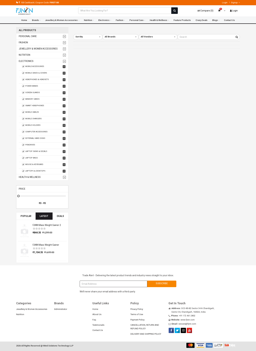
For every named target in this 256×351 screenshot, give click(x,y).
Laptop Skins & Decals (43, 151)
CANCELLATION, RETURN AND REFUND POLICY (144, 327)
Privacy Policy (136, 309)
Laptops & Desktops (43, 171)
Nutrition (88, 20)
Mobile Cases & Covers (43, 73)
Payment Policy (137, 319)
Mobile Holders (43, 125)
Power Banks (43, 86)
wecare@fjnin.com (187, 324)
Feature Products (182, 20)
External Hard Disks (43, 138)
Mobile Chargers (43, 118)
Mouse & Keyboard (43, 164)
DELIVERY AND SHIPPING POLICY (145, 334)
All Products (27, 30)
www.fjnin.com (188, 319)
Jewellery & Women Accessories (61, 20)
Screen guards (43, 92)
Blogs (215, 20)
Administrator (60, 309)
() (205, 10)
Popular (26, 216)
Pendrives (43, 145)
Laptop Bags (43, 158)
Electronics (103, 20)
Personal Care (136, 20)
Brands (35, 20)
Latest (44, 216)
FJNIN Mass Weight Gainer (46, 245)
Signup (235, 2)
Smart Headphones (43, 105)
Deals (60, 216)
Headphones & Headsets (43, 79)
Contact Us (229, 20)
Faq (94, 319)
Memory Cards (43, 99)
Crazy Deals (201, 20)
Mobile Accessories (43, 66)
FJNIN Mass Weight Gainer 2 (47, 225)
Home (24, 20)
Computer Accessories (43, 132)
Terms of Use (136, 314)
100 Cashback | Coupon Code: (37, 2)
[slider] (39, 228)
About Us (96, 314)
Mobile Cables (43, 112)
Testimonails (98, 325)
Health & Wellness (158, 20)
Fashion (119, 20)
